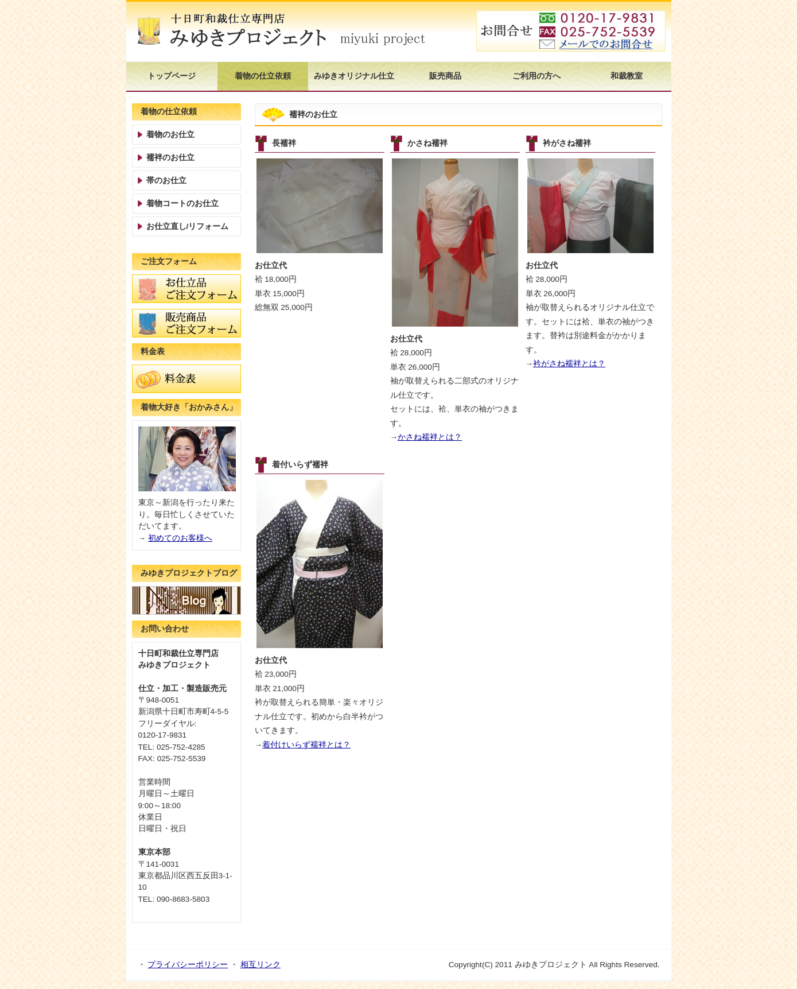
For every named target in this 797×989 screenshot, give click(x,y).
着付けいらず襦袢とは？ (306, 744)
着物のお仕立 (170, 134)
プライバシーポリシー (187, 964)
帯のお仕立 (166, 180)
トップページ (171, 76)
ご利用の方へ (536, 76)
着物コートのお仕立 (182, 203)
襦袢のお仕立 (170, 157)
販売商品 (445, 76)
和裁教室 (627, 76)
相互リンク (260, 964)
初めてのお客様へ (180, 538)
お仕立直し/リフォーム (187, 226)
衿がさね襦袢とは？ (569, 363)
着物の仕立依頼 (263, 76)
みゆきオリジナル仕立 (354, 76)
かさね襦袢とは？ (430, 437)
